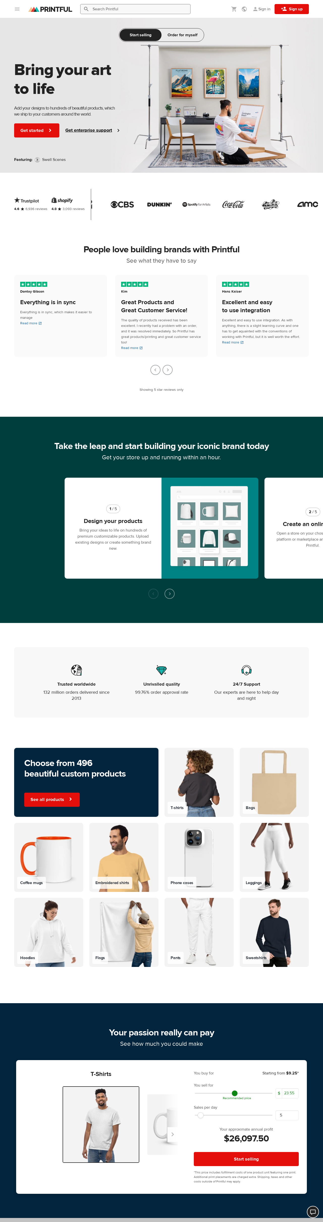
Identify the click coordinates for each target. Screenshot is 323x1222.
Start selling (140, 35)
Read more (31, 323)
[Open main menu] (17, 9)
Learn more (161, 1143)
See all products (52, 761)
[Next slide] (168, 370)
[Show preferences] (244, 9)
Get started (36, 130)
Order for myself (182, 35)
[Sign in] (261, 9)
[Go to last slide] (155, 370)
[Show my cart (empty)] (234, 9)
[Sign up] (292, 9)
